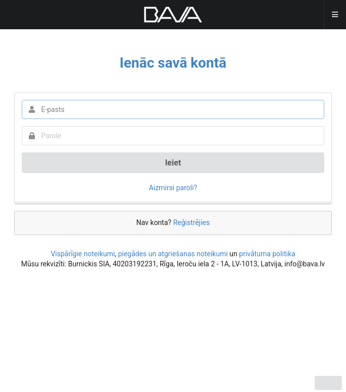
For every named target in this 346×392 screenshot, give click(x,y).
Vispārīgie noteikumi (83, 254)
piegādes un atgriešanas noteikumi (173, 254)
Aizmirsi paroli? (173, 188)
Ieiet (173, 162)
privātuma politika (267, 254)
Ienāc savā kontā (173, 62)
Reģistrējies (191, 222)
